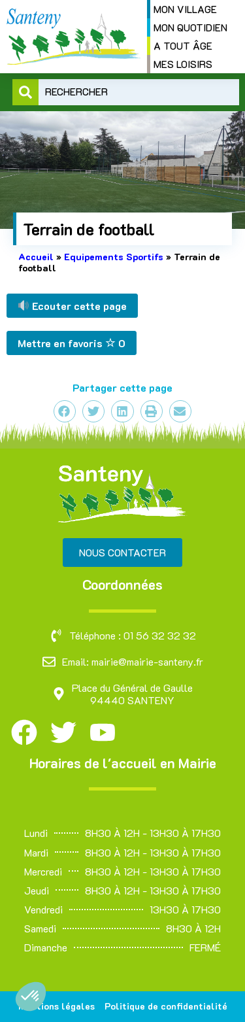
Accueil (36, 256)
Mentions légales (56, 1006)
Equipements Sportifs (113, 256)
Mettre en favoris (71, 343)
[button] (30, 996)
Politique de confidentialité (166, 1006)
